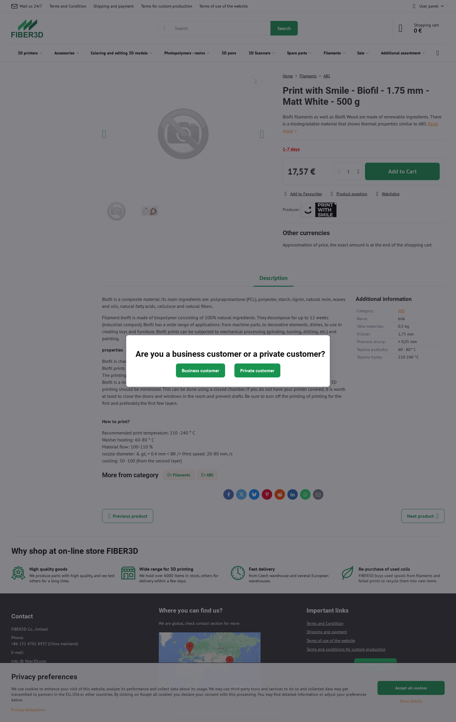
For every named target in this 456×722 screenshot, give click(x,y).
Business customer (200, 370)
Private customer (257, 370)
